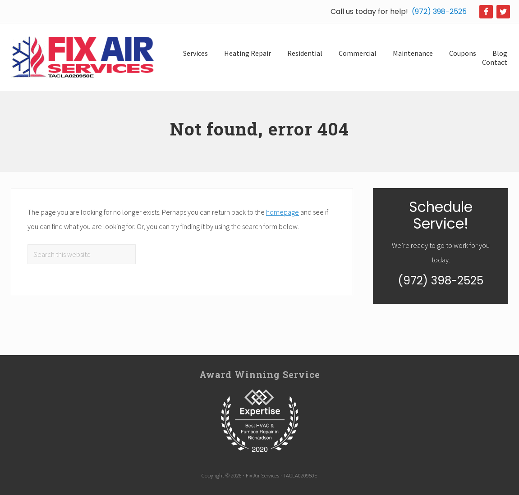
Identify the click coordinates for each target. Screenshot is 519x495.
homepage (282, 211)
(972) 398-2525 (439, 11)
